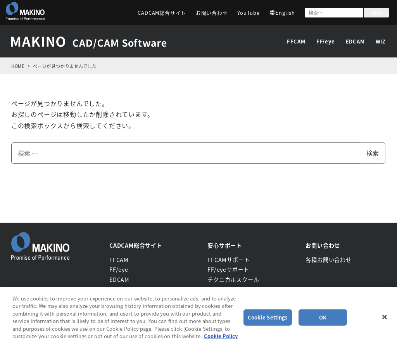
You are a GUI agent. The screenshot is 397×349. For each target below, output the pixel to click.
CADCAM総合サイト (162, 12)
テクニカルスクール (233, 279)
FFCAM (119, 259)
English (282, 12)
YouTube (248, 12)
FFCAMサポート (228, 259)
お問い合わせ (212, 12)
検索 (376, 12)
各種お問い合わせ (328, 259)
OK (322, 317)
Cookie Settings (268, 317)
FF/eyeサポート (228, 269)
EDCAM (119, 279)
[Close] (384, 316)
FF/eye (118, 269)
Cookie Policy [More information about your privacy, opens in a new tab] (221, 336)
